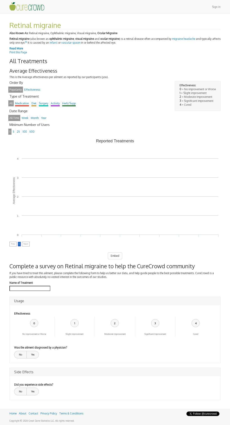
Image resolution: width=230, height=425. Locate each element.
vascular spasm (70, 42)
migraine (177, 38)
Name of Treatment (21, 282)
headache (189, 38)
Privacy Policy (48, 413)
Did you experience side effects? (33, 384)
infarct (54, 42)
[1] (26, 42)
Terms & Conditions (71, 413)
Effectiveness (22, 313)
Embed (115, 255)
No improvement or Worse (34, 334)
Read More (16, 48)
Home (13, 413)
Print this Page (18, 52)
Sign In (216, 7)
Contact (33, 413)
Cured (195, 334)
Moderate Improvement (115, 334)
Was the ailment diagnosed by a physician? (40, 347)
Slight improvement (74, 334)
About (22, 413)
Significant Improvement (155, 334)
